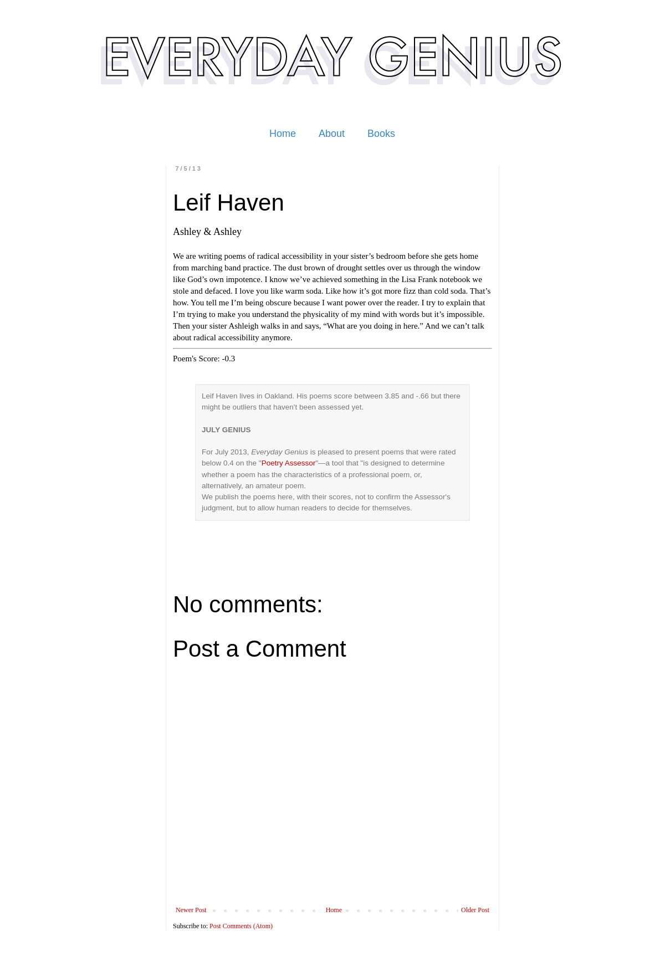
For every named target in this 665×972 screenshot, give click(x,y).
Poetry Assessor (289, 463)
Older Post (475, 910)
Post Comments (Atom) (241, 926)
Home (282, 133)
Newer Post (191, 910)
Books (381, 133)
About (332, 133)
